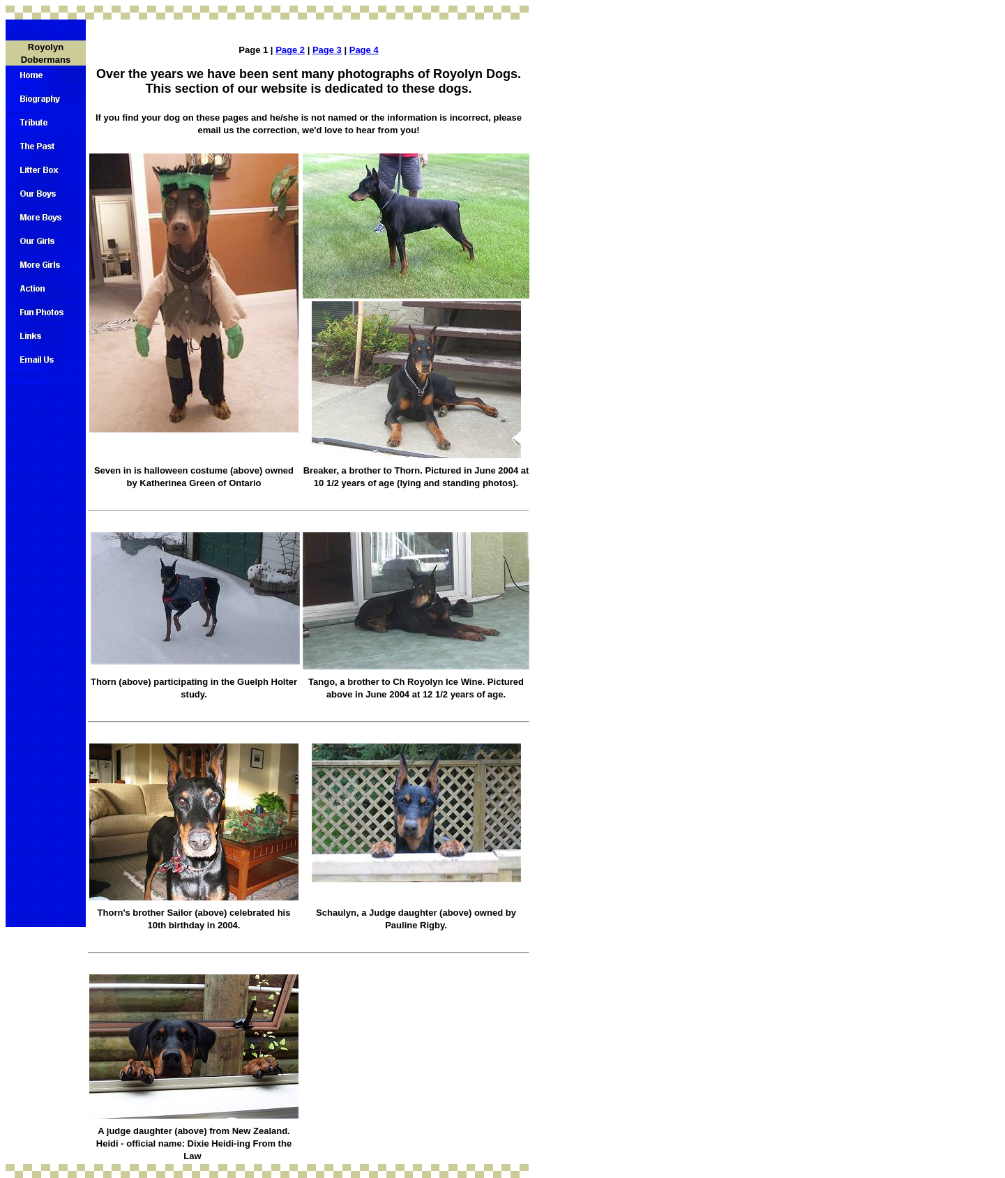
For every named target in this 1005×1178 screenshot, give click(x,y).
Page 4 (364, 50)
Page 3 (327, 50)
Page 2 (290, 50)
